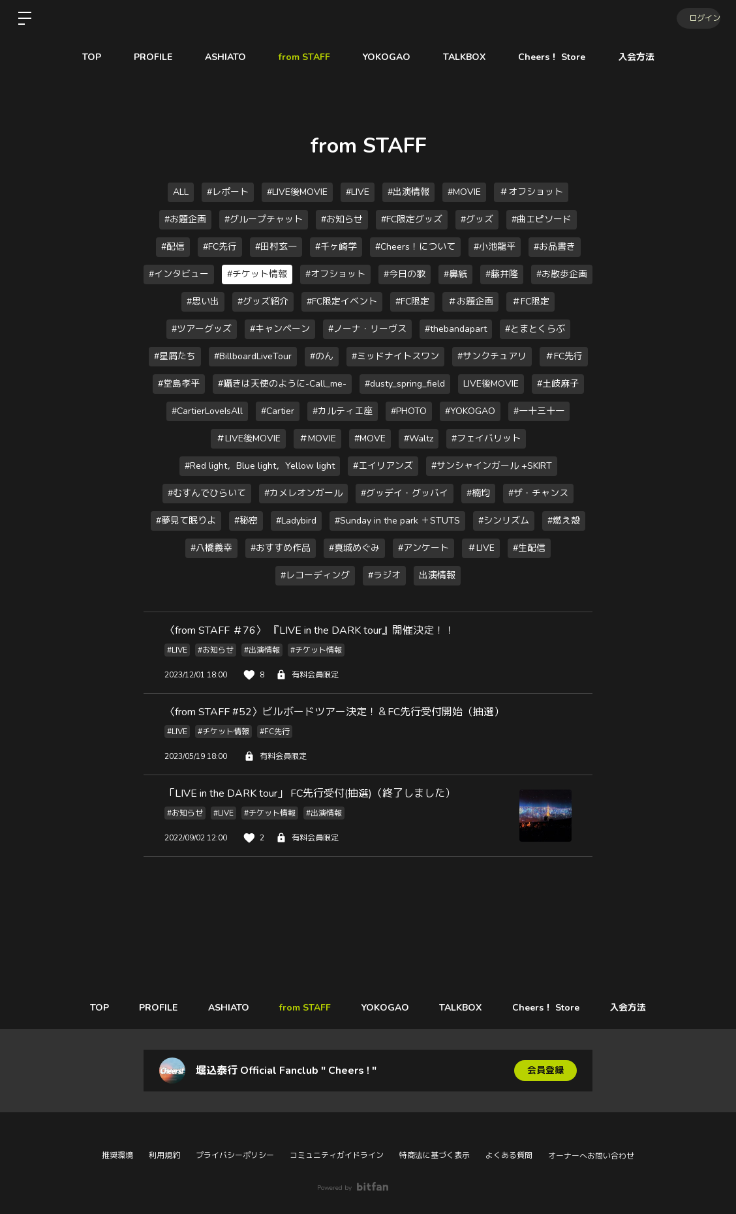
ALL (181, 192)
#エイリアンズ (383, 466)
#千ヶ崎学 (336, 247)
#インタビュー (179, 274)
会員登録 (545, 1070)
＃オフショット (531, 192)
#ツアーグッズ (202, 329)
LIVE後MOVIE (491, 384)
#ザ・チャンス (538, 493)
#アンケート (423, 548)
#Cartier (277, 411)
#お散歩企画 (561, 274)
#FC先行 (220, 247)
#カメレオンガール (303, 493)
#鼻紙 (455, 274)
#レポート (228, 192)
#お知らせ (342, 219)
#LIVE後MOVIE (297, 192)
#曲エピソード (542, 219)
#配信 (173, 247)
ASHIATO (225, 57)
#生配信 (529, 548)
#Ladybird (296, 520)
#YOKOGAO (470, 411)
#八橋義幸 (211, 548)
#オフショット (335, 274)
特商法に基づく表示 (434, 1155)
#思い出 (203, 301)
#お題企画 (185, 219)
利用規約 (164, 1155)
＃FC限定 (530, 301)
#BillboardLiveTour (253, 356)
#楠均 (478, 493)
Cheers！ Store (551, 57)
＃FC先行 (564, 356)
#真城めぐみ (354, 548)
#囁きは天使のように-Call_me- (282, 384)
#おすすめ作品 (281, 548)
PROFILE (153, 57)
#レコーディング (315, 575)
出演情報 (437, 575)
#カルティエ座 (343, 411)
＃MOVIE (317, 438)
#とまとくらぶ (535, 329)
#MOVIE (464, 192)
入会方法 (636, 57)
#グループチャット (263, 219)
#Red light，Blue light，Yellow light (260, 466)
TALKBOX (464, 57)
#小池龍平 (494, 247)
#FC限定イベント (342, 301)
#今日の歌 (404, 274)
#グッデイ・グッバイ (404, 493)
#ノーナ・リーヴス (367, 329)
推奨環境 (117, 1155)
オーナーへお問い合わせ (591, 1156)
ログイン (697, 18)
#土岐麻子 (558, 384)
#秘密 (246, 520)
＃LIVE (481, 548)
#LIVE (357, 192)
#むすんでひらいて (207, 493)
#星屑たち (175, 356)
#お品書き (554, 247)
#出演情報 (408, 192)
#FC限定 (412, 301)
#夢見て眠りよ (186, 520)
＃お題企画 (470, 301)
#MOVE (370, 438)
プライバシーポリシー (235, 1155)
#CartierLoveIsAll (207, 411)
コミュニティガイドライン (337, 1155)
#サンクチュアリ (492, 356)
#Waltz (418, 438)
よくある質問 (508, 1155)
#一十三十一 (539, 411)
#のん (321, 356)
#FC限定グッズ (411, 219)
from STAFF (304, 57)
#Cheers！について (415, 247)
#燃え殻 (563, 520)
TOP (91, 57)
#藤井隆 (501, 274)
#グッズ (477, 219)
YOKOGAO (386, 57)
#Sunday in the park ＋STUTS (397, 520)
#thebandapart (456, 329)
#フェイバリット (486, 438)
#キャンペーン (280, 329)
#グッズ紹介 (263, 301)
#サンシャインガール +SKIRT (491, 466)
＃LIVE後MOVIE (248, 438)
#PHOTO (409, 411)
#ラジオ (384, 575)
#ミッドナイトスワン (395, 356)
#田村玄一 (276, 247)
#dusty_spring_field (405, 384)
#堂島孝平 (179, 384)
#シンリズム (503, 520)
